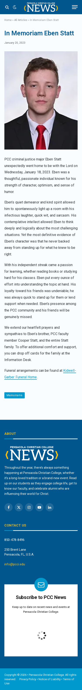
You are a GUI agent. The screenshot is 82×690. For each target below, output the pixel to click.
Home (8, 20)
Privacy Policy (27, 679)
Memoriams (15, 395)
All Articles (20, 20)
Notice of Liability (49, 679)
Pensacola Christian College (46, 674)
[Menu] (75, 7)
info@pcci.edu (14, 564)
